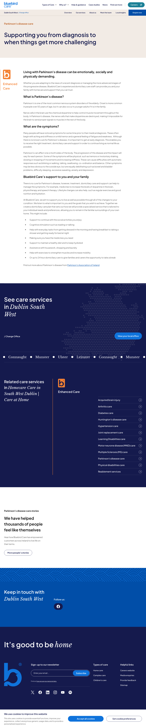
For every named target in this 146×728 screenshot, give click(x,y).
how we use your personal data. (46, 681)
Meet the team (106, 13)
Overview (68, 13)
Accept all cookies (86, 718)
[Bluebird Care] (10, 6)
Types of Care (49, 5)
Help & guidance (78, 5)
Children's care (99, 680)
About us (92, 13)
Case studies (94, 5)
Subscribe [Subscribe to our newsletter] (81, 673)
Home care (98, 670)
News (105, 5)
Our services (80, 13)
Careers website (127, 670)
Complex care (99, 675)
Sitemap (124, 685)
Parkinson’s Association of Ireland (83, 265)
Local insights (121, 13)
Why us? (64, 5)
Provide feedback (128, 680)
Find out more (116, 5)
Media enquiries (127, 675)
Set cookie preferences (124, 718)
